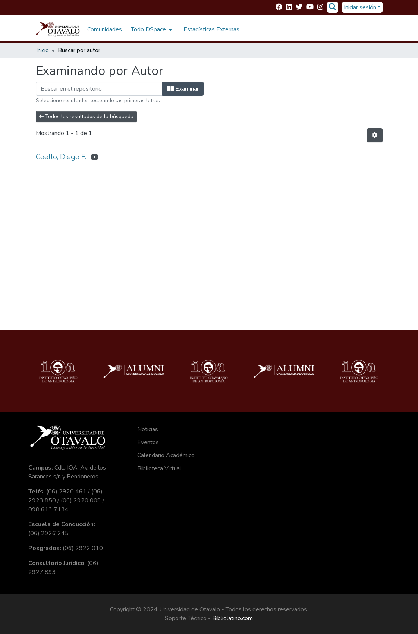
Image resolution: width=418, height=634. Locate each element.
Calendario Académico (166, 455)
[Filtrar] (99, 89)
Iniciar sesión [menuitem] (360, 7)
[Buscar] (332, 7)
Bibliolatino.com (232, 618)
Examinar (183, 89)
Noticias (147, 429)
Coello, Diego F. (61, 157)
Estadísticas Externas (211, 29)
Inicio (42, 50)
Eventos (148, 442)
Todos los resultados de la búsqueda (86, 116)
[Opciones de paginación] (375, 135)
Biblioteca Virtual (159, 468)
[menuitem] (150, 29)
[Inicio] (58, 29)
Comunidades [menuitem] (104, 29)
